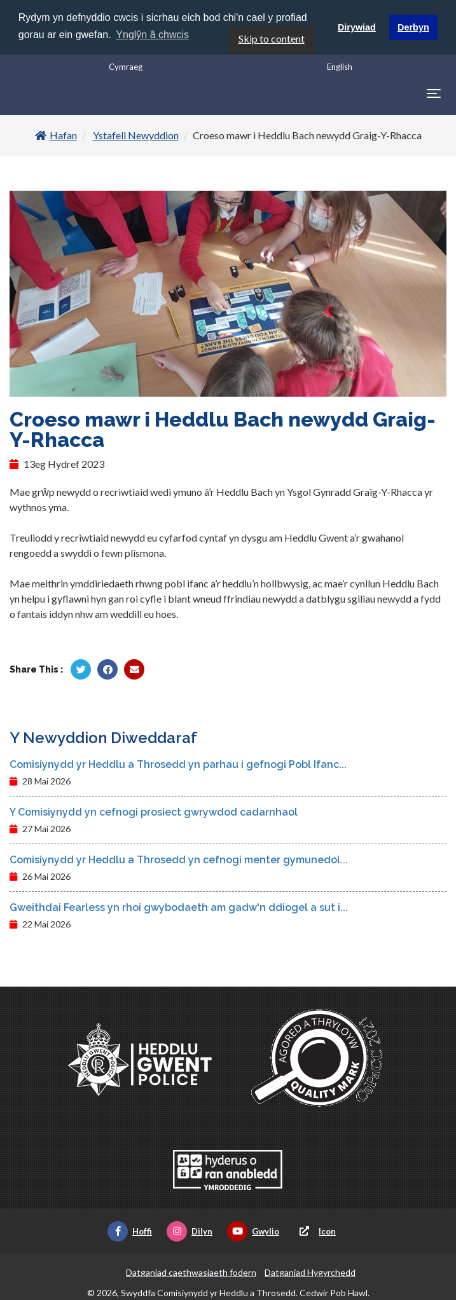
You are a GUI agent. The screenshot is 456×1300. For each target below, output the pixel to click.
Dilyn (189, 1231)
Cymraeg (125, 66)
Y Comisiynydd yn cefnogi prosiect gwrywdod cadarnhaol (154, 811)
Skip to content (271, 38)
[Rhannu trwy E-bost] (134, 669)
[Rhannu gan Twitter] (81, 669)
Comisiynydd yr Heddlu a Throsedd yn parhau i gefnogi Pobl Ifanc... (178, 764)
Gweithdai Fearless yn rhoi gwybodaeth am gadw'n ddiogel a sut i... (179, 907)
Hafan (56, 134)
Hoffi (129, 1231)
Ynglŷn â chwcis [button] (152, 34)
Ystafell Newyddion (136, 134)
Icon (315, 1231)
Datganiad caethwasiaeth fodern (191, 1271)
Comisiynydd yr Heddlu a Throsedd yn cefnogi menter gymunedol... (179, 859)
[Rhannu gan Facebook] (107, 669)
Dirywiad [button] (357, 27)
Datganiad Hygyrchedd (310, 1271)
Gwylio (253, 1231)
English (339, 66)
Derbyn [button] (413, 27)
